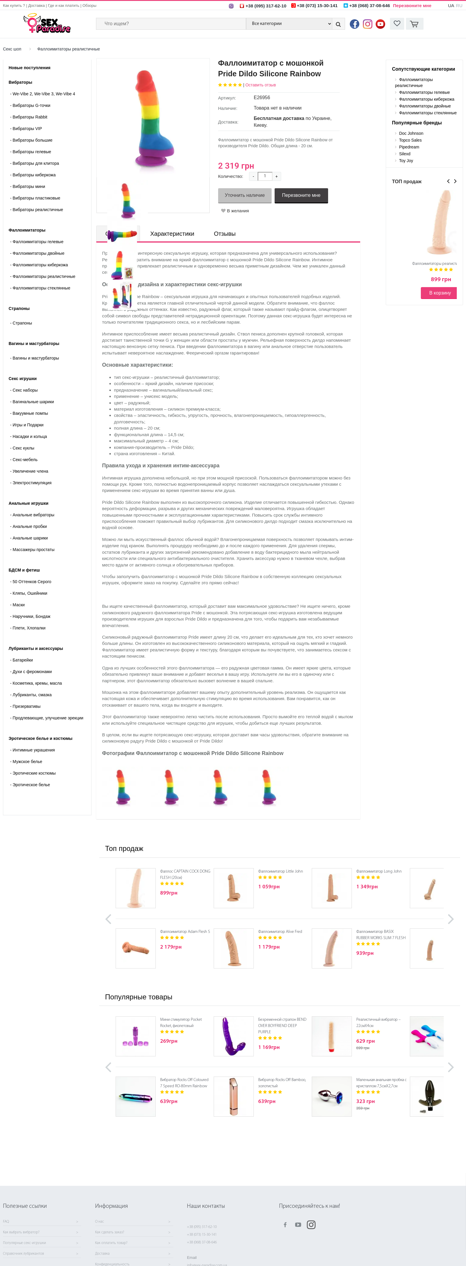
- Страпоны (21, 323)
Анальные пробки (28, 526)
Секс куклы (22, 448)
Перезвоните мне (412, 5)
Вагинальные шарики (32, 401)
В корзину (440, 292)
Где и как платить (63, 5)
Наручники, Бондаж (30, 616)
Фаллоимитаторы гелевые (36, 241)
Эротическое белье (30, 784)
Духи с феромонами (31, 671)
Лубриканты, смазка (31, 694)
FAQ (6, 1222)
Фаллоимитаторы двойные (37, 253)
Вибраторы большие (31, 140)
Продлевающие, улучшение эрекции (46, 718)
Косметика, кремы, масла (36, 683)
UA (451, 5)
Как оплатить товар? (111, 1243)
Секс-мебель (23, 459)
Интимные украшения (32, 750)
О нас (99, 1222)
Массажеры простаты (32, 549)
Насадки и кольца (28, 436)
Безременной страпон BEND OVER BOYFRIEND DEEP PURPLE (282, 1025)
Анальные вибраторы (32, 514)
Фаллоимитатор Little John (280, 871)
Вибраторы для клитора (34, 163)
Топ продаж (124, 848)
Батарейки (21, 660)
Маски (17, 604)
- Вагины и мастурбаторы (34, 358)
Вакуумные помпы (29, 413)
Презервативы (25, 706)
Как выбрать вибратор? (21, 1232)
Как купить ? (14, 5)
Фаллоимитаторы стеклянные (40, 288)
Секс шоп (12, 49)
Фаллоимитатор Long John (379, 871)
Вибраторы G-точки (30, 105)
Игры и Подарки (26, 424)
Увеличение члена (29, 471)
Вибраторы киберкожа (33, 175)
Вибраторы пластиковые (35, 198)
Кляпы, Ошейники (28, 593)
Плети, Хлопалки (27, 628)
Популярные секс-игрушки (24, 1243)
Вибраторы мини (27, 186)
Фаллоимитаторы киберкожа (39, 264)
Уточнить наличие (245, 195)
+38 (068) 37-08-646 (202, 1242)
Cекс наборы (24, 390)
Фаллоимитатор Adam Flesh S (185, 932)
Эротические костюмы (33, 773)
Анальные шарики (29, 538)
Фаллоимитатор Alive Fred (280, 932)
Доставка (36, 5)
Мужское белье (26, 761)
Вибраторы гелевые (30, 151)
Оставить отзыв (260, 85)
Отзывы (225, 233)
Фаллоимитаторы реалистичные (68, 49)
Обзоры (89, 5)
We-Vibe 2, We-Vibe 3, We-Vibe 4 (42, 93)
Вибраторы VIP (26, 128)
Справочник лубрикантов (23, 1254)
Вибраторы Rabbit (28, 117)
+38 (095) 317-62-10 (202, 1227)
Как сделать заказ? (109, 1232)
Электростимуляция (30, 482)
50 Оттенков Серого (30, 581)
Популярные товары (138, 997)
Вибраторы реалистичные (36, 209)
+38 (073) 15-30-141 (202, 1235)
